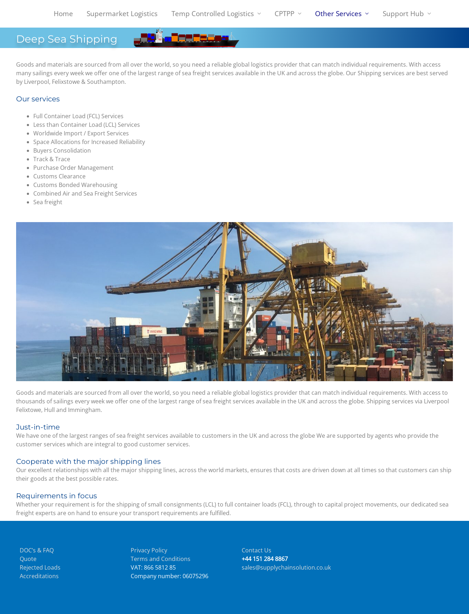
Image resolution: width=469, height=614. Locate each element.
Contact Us (256, 550)
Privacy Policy (149, 550)
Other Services (338, 13)
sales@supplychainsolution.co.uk (286, 567)
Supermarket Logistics (122, 13)
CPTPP (284, 13)
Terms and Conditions (160, 559)
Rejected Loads (40, 567)
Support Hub (403, 13)
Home (63, 13)
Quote (28, 559)
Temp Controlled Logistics (212, 13)
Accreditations (39, 576)
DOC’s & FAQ (37, 550)
